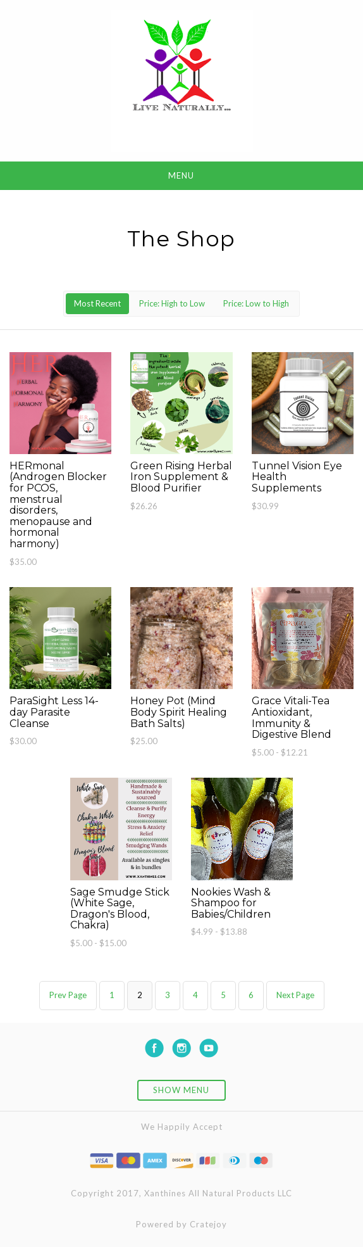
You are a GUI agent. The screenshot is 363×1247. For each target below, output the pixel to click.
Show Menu (181, 1090)
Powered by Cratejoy (181, 1224)
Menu (181, 175)
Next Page (295, 995)
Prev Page (68, 995)
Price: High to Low (172, 303)
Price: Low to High (256, 303)
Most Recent (97, 303)
